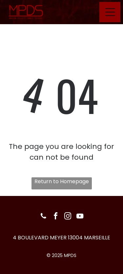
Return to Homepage (61, 181)
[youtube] (79, 217)
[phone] (43, 217)
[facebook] (55, 217)
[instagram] (67, 217)
